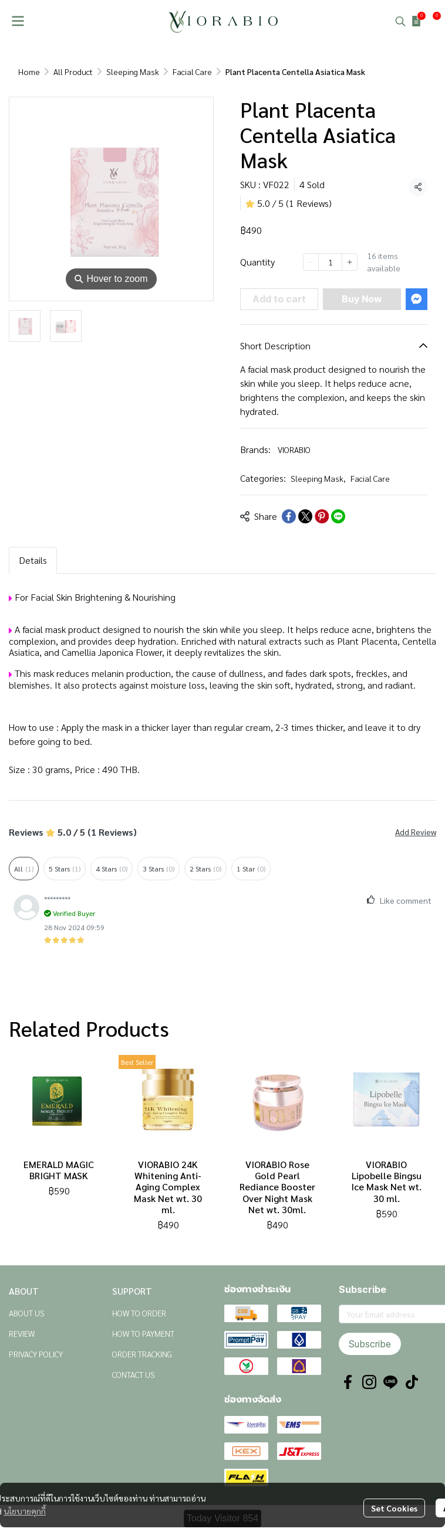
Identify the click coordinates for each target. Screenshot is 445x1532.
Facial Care (192, 71)
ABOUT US (27, 1313)
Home (29, 71)
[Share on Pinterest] (322, 516)
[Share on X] (305, 516)
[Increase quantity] (349, 262)
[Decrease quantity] (311, 262)
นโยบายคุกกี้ (25, 1511)
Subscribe (370, 1344)
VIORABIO (294, 449)
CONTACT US (133, 1374)
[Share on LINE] (338, 516)
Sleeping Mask (132, 71)
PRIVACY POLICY (36, 1354)
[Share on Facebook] (289, 516)
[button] (400, 21)
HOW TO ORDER (139, 1313)
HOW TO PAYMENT (143, 1333)
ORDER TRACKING (142, 1354)
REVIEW (22, 1333)
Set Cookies (394, 1508)
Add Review (415, 831)
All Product (73, 71)
